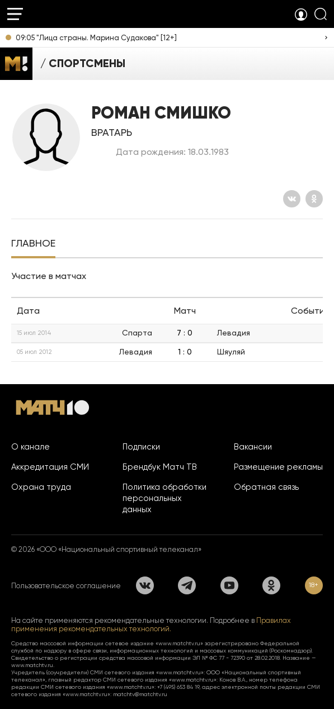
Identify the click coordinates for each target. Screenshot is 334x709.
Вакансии (253, 447)
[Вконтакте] (291, 198)
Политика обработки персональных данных (164, 498)
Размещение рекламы (278, 467)
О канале (30, 447)
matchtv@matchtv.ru (140, 694)
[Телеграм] (187, 585)
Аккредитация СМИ (50, 467)
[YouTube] (229, 585)
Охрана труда (41, 487)
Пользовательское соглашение (66, 586)
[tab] (33, 244)
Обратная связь (266, 487)
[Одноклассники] (314, 198)
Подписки (141, 447)
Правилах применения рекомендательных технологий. (151, 624)
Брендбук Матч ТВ (160, 467)
